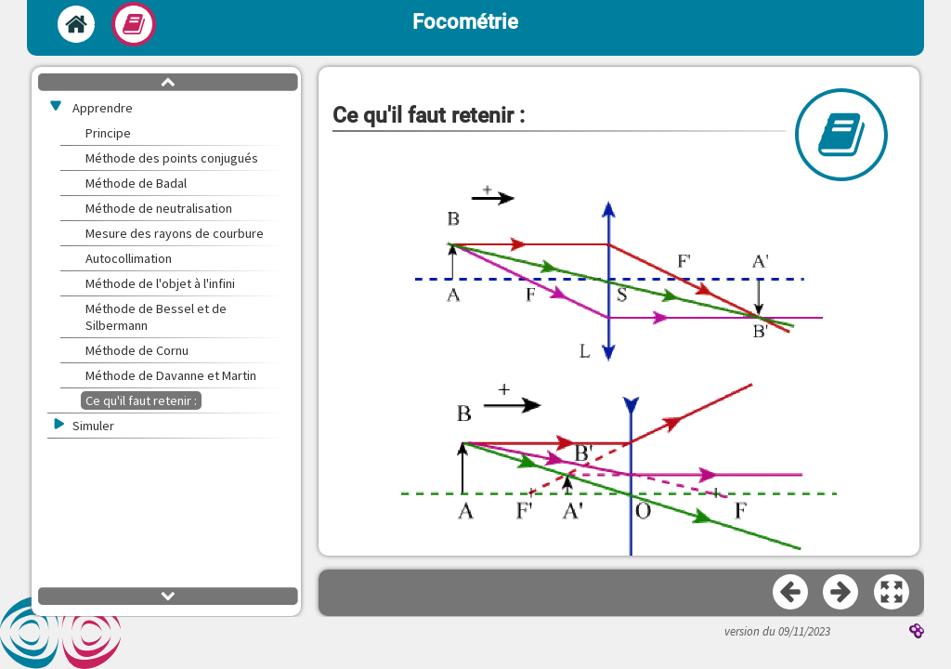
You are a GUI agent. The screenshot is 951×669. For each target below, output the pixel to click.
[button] (892, 592)
